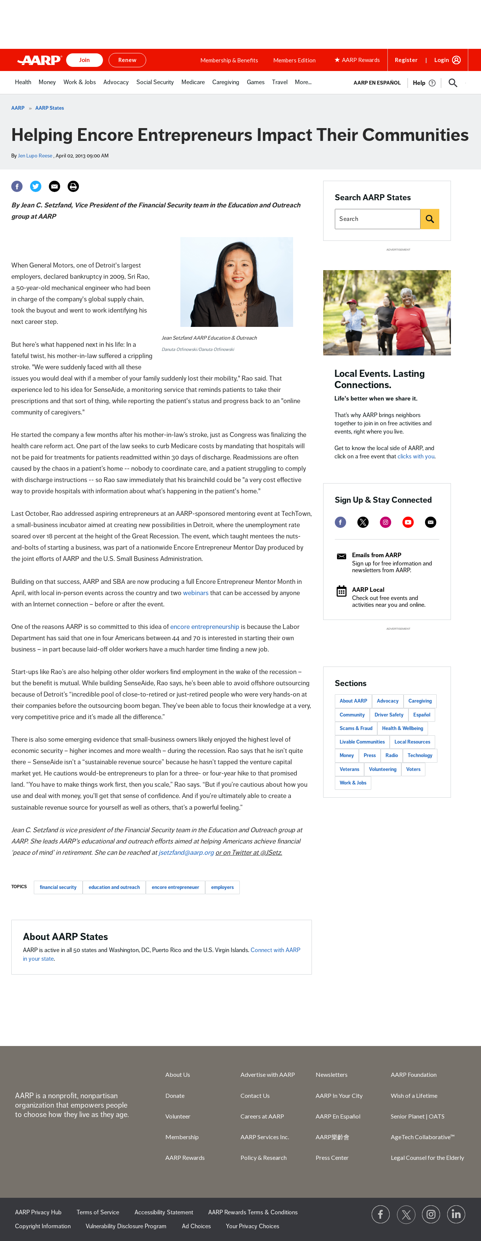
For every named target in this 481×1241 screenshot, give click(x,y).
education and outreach (114, 887)
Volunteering (382, 769)
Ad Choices (196, 1226)
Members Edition (294, 60)
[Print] (73, 186)
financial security (58, 887)
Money (347, 756)
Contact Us (255, 1095)
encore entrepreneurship (204, 627)
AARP (17, 108)
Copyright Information (43, 1226)
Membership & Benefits (229, 60)
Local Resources (412, 742)
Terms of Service (98, 1212)
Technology (420, 756)
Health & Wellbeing (402, 729)
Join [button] (84, 59)
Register (406, 59)
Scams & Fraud (356, 729)
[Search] (429, 219)
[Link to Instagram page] (431, 1214)
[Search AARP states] (377, 219)
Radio (392, 756)
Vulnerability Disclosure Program (126, 1226)
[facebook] (340, 522)
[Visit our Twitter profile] (406, 1214)
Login (441, 59)
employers (222, 887)
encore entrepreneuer (175, 887)
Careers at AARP (262, 1116)
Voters (413, 769)
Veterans (349, 769)
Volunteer (178, 1116)
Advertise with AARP (267, 1074)
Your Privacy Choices (252, 1226)
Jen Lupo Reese (35, 156)
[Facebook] (17, 186)
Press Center (332, 1157)
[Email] (54, 186)
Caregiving (420, 701)
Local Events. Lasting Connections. (379, 379)
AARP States (49, 108)
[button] (453, 83)
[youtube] (408, 522)
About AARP (353, 701)
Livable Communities (362, 742)
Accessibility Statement (164, 1212)
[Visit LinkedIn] (456, 1214)
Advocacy (388, 701)
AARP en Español (377, 83)
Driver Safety (389, 715)
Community (352, 715)
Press (370, 756)
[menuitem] (23, 86)
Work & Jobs (353, 783)
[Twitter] (35, 186)
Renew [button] (127, 59)
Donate (175, 1095)
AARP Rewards (185, 1157)
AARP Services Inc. (264, 1136)
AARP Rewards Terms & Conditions (253, 1212)
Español (421, 715)
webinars (196, 593)
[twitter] (363, 522)
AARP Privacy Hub (38, 1212)
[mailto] (430, 522)
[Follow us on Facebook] (381, 1214)
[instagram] (385, 522)
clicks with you (416, 456)
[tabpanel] (406, 82)
